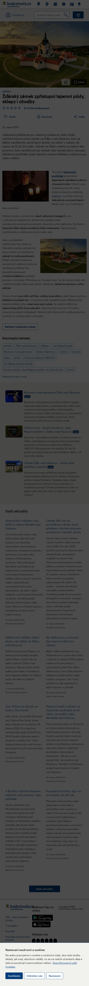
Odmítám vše (34, 975)
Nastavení (55, 975)
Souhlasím (14, 975)
